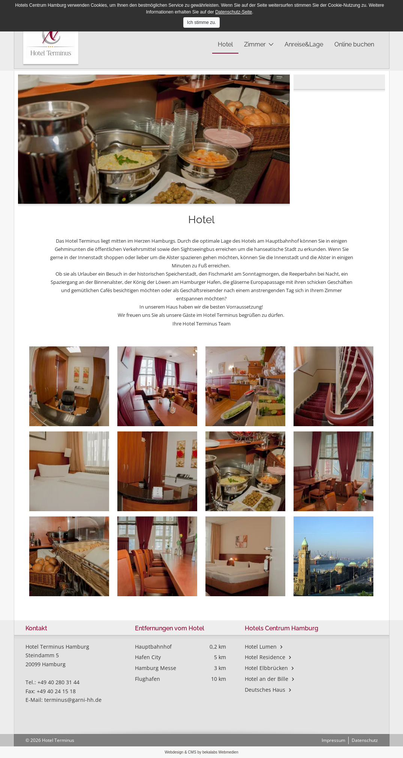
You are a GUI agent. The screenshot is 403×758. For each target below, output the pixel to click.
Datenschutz (365, 740)
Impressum (333, 740)
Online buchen (354, 44)
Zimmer (255, 44)
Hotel (225, 44)
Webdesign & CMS (181, 752)
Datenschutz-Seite (233, 12)
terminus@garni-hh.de (73, 699)
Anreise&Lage (304, 44)
